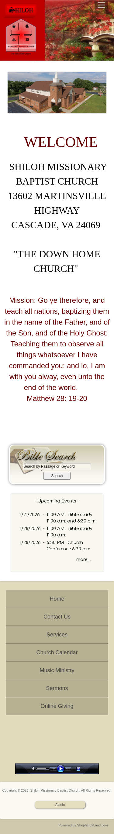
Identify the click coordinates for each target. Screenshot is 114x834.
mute (34, 768)
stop (83, 768)
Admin (60, 804)
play (62, 768)
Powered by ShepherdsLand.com (83, 825)
